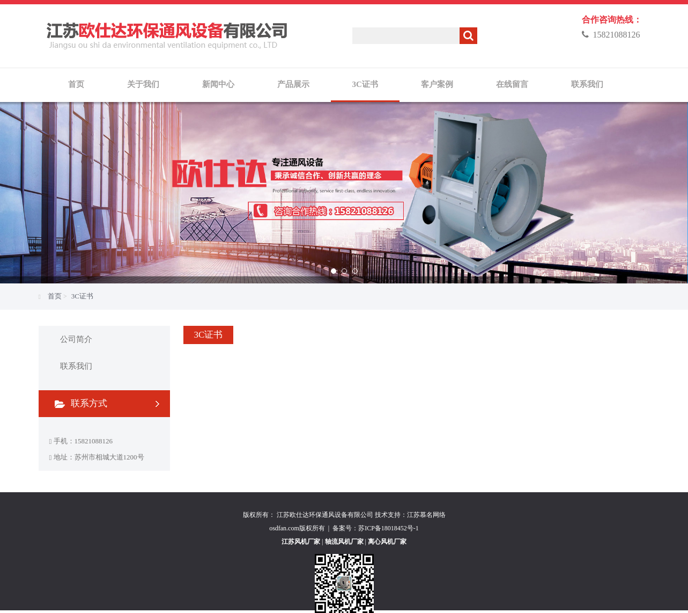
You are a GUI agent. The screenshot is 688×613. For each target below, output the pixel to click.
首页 (76, 84)
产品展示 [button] (293, 84)
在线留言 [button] (512, 84)
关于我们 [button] (143, 84)
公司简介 (76, 339)
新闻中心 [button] (218, 84)
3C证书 (82, 296)
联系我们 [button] (587, 84)
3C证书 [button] (365, 84)
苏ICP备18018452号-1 (388, 528)
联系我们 (76, 366)
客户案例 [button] (437, 84)
